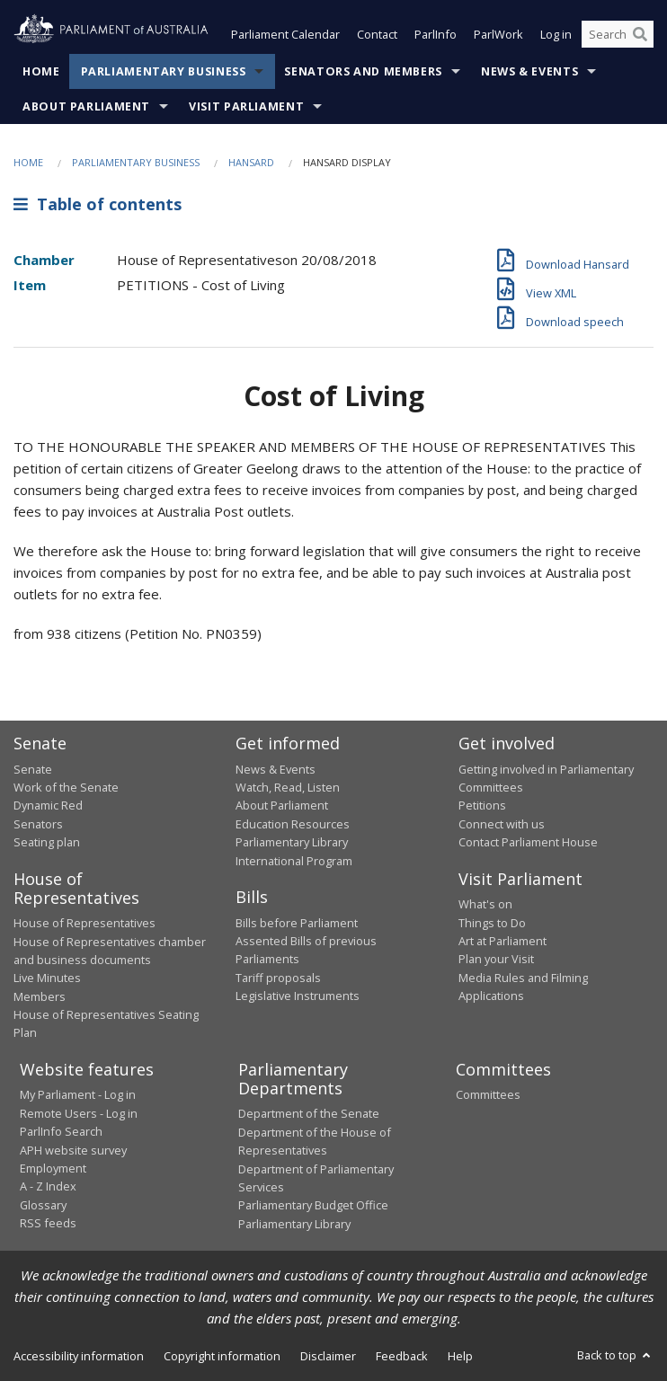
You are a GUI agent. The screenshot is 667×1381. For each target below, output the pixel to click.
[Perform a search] (640, 34)
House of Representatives (84, 923)
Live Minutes (47, 977)
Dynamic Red (48, 805)
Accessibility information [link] (78, 1356)
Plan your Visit (496, 959)
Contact (377, 34)
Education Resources (293, 824)
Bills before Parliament (297, 923)
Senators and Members (363, 71)
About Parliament (86, 106)
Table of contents (97, 204)
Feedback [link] (402, 1356)
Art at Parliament (502, 941)
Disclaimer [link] (328, 1356)
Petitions (482, 805)
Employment (53, 1168)
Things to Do (492, 923)
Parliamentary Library (292, 842)
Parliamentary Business (163, 71)
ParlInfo (435, 34)
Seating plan (46, 842)
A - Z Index (48, 1186)
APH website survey (73, 1150)
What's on (485, 904)
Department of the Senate (308, 1113)
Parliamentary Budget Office (313, 1205)
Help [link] (460, 1356)
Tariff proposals (278, 977)
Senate (32, 769)
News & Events (529, 71)
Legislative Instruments (298, 995)
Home (41, 71)
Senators (38, 824)
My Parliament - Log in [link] (78, 1094)
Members (39, 996)
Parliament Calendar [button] (285, 34)
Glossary (43, 1205)
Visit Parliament (246, 106)
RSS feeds (48, 1223)
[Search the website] (618, 34)
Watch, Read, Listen (288, 787)
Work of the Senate (66, 787)
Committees (488, 1094)
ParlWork (498, 34)
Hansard (251, 162)
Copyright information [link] (222, 1356)
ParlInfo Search (61, 1131)
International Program (294, 861)
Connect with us (501, 824)
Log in (556, 34)
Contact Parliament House (528, 842)
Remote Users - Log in (79, 1113)
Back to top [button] (615, 1355)
